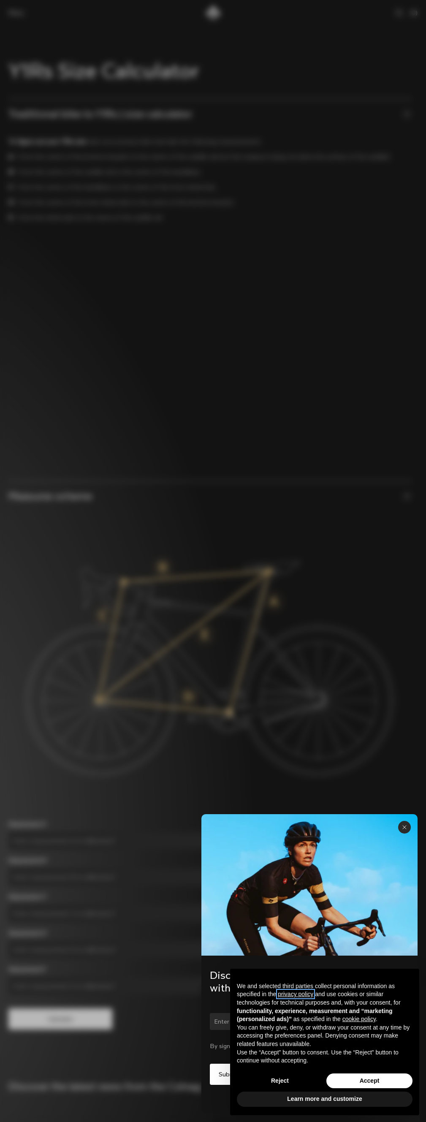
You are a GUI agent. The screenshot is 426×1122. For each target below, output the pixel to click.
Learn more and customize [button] (324, 1098)
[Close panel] (404, 827)
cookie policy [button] (359, 1019)
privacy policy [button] (295, 994)
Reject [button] (280, 1080)
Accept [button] (370, 1080)
